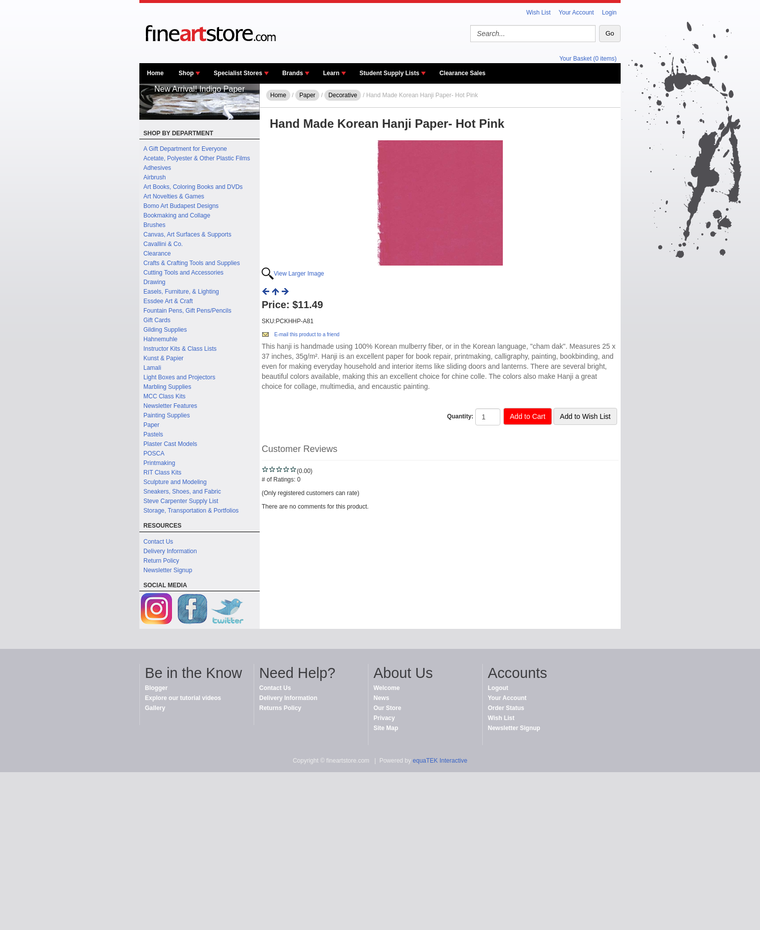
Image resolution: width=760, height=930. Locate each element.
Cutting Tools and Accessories (183, 272)
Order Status (506, 708)
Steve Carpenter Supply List (180, 501)
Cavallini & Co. (163, 244)
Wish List (538, 12)
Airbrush (154, 177)
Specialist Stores (238, 73)
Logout (498, 687)
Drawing (154, 282)
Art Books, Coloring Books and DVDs (193, 186)
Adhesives (157, 167)
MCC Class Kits (164, 396)
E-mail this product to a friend (306, 334)
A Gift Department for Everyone (185, 148)
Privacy (384, 718)
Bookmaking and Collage (176, 215)
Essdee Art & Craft (168, 301)
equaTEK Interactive (440, 760)
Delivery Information (170, 551)
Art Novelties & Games (173, 196)
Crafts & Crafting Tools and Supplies (191, 263)
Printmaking (159, 463)
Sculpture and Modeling (175, 482)
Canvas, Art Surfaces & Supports (187, 234)
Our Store (387, 708)
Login (609, 12)
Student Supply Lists (389, 73)
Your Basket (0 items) (588, 58)
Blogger (156, 687)
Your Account (576, 12)
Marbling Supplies (167, 386)
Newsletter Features (170, 405)
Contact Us (158, 541)
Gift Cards (156, 320)
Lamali (152, 367)
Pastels (153, 434)
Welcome (386, 687)
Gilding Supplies (165, 329)
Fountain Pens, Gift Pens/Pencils (187, 310)
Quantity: (460, 416)
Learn (331, 73)
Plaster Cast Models (170, 443)
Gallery (155, 708)
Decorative (342, 95)
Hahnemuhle (160, 339)
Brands (292, 73)
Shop (186, 73)
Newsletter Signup (167, 570)
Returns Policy (280, 708)
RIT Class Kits (162, 472)
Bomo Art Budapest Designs (181, 205)
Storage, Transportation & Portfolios (191, 510)
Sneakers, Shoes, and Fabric (182, 491)
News (381, 698)
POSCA (153, 453)
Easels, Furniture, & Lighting (181, 291)
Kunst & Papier (163, 358)
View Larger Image (299, 273)
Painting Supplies (166, 415)
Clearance (157, 253)
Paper (151, 424)
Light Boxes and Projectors (179, 377)
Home (155, 73)
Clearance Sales (462, 73)
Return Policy (161, 560)
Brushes (154, 224)
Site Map (385, 728)
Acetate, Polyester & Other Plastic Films (196, 158)
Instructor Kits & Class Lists (180, 348)
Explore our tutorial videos (183, 698)
